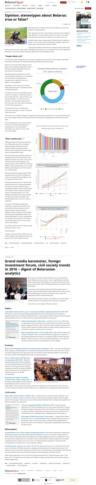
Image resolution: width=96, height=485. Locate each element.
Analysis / (8, 322)
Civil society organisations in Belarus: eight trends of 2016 (37, 405)
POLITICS (7, 6)
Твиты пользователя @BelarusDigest (81, 66)
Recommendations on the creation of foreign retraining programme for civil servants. (12, 325)
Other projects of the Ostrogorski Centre (48, 477)
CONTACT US (48, 470)
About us (23, 470)
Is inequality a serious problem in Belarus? (83, 34)
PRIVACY (55, 470)
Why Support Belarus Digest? (79, 8)
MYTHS (47, 6)
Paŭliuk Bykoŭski (57, 321)
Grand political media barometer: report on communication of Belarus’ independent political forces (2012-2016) (36, 312)
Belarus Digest (17, 227)
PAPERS (54, 6)
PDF (13, 247)
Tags (6, 243)
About (69, 2)
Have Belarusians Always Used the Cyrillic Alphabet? (83, 40)
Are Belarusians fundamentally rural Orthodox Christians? (83, 37)
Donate (88, 8)
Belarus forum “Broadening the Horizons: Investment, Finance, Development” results (29, 348)
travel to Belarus (40, 8)
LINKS (61, 470)
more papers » (88, 12)
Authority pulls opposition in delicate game (33, 321)
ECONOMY (16, 6)
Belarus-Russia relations (11, 8)
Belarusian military (31, 8)
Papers (78, 12)
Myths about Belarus (82, 31)
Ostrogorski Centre (22, 473)
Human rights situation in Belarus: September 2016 (19, 395)
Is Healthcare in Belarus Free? (83, 43)
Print (8, 247)
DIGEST (40, 6)
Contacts (74, 2)
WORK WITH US (40, 470)
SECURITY (25, 6)
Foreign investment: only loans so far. (11, 408)
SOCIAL (33, 6)
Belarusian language (21, 8)
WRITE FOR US (31, 470)
